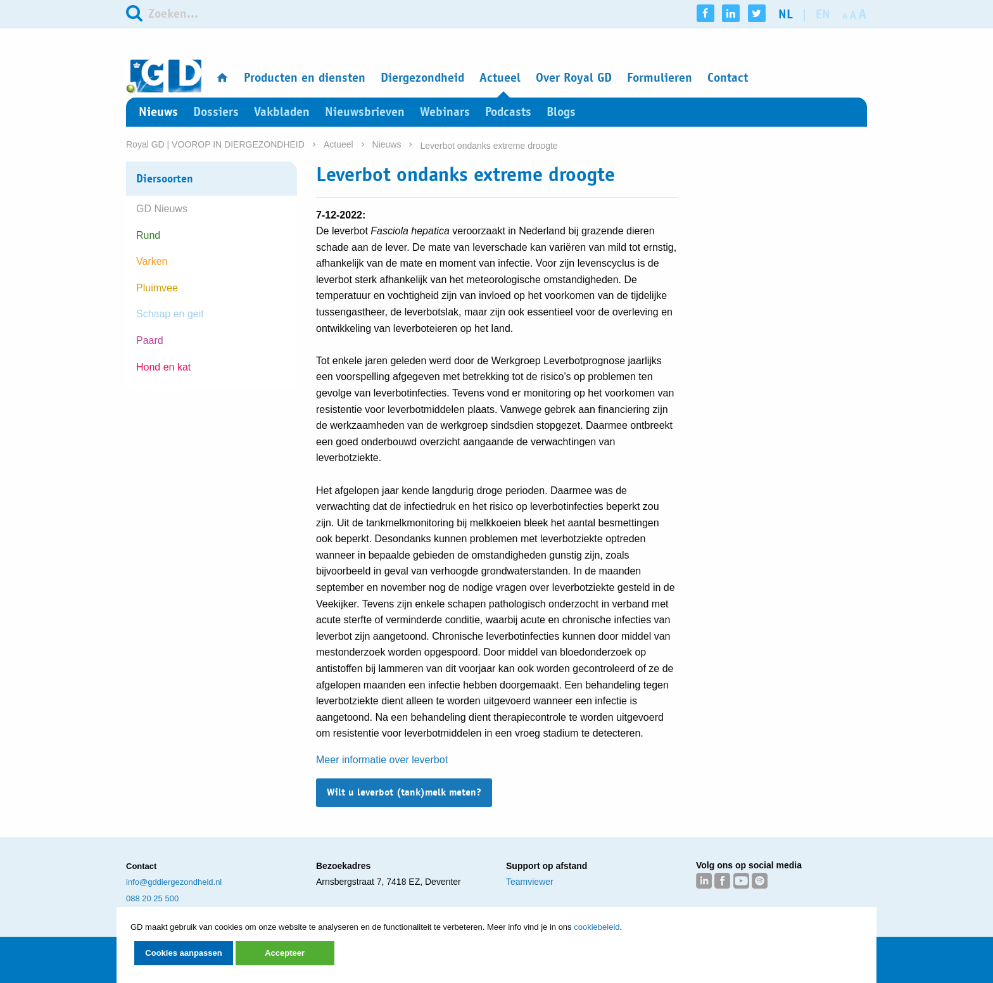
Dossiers (216, 112)
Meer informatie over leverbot (382, 759)
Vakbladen (282, 112)
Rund (148, 235)
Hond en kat (163, 367)
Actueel (500, 78)
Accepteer (285, 953)
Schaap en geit (170, 313)
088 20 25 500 (152, 898)
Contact (727, 78)
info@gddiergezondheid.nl (174, 882)
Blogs (561, 112)
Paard (149, 340)
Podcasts (508, 112)
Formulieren (659, 78)
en (823, 14)
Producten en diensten (304, 78)
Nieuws (158, 112)
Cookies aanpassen (183, 953)
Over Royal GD (574, 78)
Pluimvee (157, 287)
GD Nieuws (161, 208)
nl (785, 14)
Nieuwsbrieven (365, 112)
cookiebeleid (596, 927)
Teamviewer (529, 882)
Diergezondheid (422, 78)
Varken (152, 261)
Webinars (445, 112)
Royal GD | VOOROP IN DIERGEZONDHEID (215, 144)
